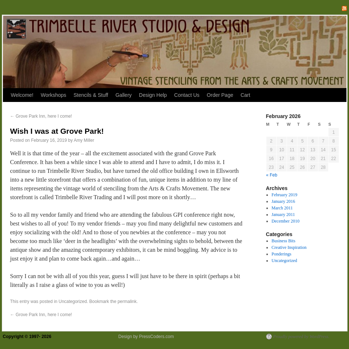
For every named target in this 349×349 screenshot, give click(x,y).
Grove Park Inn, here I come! (41, 116)
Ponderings (281, 254)
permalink (127, 301)
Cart (245, 95)
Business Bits (283, 240)
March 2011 (282, 207)
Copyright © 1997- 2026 (28, 336)
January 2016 (283, 201)
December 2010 (285, 221)
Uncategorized (72, 301)
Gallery (123, 95)
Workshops (53, 95)
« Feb (271, 175)
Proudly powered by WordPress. (301, 336)
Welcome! (22, 95)
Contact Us (187, 95)
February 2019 (284, 194)
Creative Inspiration (289, 247)
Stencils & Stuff (90, 95)
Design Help (153, 95)
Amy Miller (84, 140)
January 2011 (283, 214)
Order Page (220, 95)
